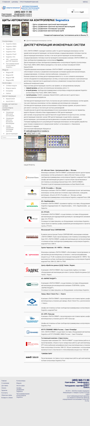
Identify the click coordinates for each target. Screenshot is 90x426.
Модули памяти (11, 88)
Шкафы (15, 2)
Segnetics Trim (10, 57)
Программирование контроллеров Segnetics (12, 65)
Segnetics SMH (11, 49)
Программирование (29, 2)
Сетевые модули (11, 85)
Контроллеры (7, 41)
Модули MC (9, 75)
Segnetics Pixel (11, 52)
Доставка (4, 385)
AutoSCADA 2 (10, 101)
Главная (6, 2)
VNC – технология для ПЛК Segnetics (12, 60)
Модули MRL (10, 80)
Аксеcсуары (7, 83)
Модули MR (9, 72)
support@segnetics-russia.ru (22, 16)
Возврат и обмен (7, 397)
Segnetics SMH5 (11, 46)
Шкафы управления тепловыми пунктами (10, 128)
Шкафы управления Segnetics (20, 389)
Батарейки (9, 91)
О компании (5, 383)
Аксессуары (20, 385)
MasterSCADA (10, 99)
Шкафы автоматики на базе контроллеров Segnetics (9, 107)
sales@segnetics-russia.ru (23, 14)
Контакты (4, 393)
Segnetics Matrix (11, 44)
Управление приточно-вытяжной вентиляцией (10, 120)
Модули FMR (10, 78)
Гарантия (4, 390)
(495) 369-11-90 (23, 12)
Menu (85, 2)
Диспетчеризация (9, 96)
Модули (5, 70)
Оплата (3, 388)
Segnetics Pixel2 (11, 54)
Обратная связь (6, 395)
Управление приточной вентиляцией (10, 114)
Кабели (8, 93)
